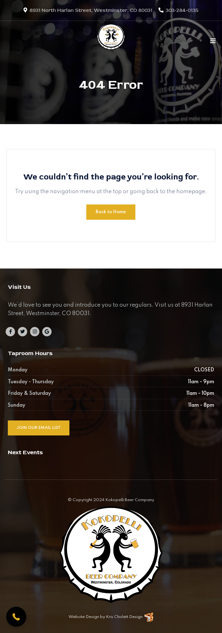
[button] (16, 617)
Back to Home (111, 212)
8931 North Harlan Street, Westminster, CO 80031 (90, 10)
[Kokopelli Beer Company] (111, 40)
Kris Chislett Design (124, 617)
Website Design (83, 617)
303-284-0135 (182, 10)
